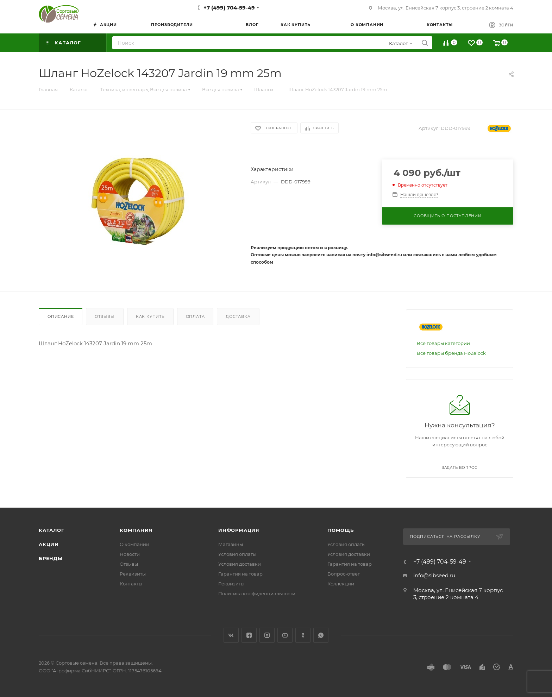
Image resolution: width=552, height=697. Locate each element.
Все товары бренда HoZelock (451, 353)
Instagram (267, 635)
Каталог (51, 530)
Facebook (249, 635)
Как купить (150, 316)
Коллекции (340, 583)
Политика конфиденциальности (256, 593)
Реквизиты (133, 574)
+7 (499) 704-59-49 (229, 7)
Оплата (195, 316)
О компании (134, 544)
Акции (49, 544)
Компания (136, 530)
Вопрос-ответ (343, 574)
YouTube (285, 635)
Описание (61, 316)
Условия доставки (239, 564)
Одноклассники (302, 635)
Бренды (51, 558)
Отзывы (105, 316)
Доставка (238, 316)
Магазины (230, 544)
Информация (238, 530)
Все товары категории (443, 343)
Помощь (340, 530)
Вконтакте (231, 635)
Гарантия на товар (240, 574)
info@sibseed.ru (434, 575)
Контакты (131, 583)
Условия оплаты (237, 554)
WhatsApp (320, 635)
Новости (130, 554)
